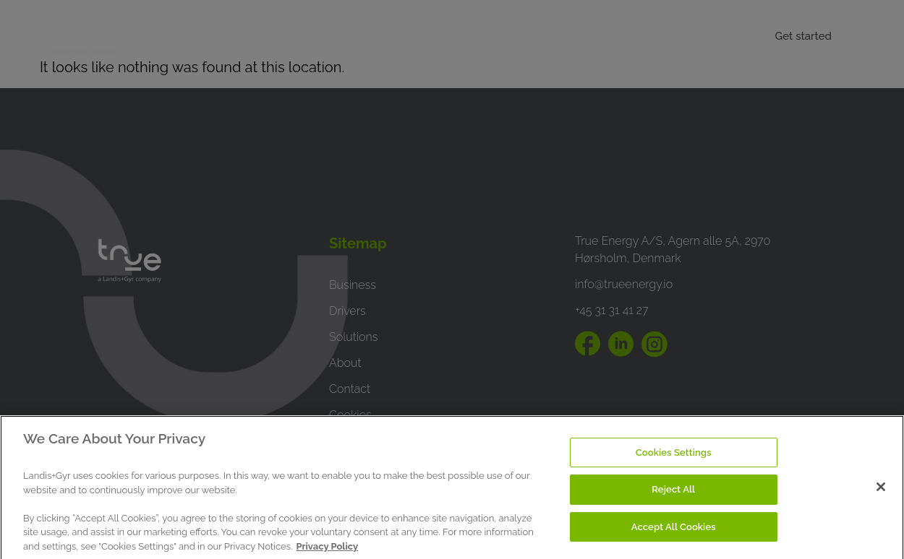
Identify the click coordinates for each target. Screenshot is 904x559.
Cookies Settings (674, 460)
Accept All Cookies (673, 535)
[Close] (881, 495)
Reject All (673, 498)
